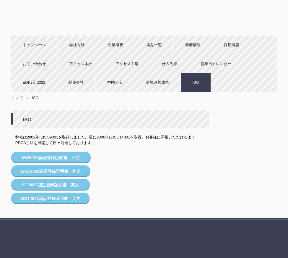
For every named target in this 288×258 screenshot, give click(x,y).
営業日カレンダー (216, 64)
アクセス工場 (127, 64)
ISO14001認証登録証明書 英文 (50, 198)
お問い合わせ (34, 64)
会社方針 (76, 45)
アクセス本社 (80, 64)
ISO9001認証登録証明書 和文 (50, 157)
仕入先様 (169, 64)
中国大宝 (115, 82)
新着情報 (193, 45)
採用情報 (231, 45)
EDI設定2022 (34, 82)
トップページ (34, 45)
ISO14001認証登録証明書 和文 (51, 171)
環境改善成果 (157, 82)
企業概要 (115, 45)
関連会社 (76, 82)
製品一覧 (154, 45)
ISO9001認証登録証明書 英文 (50, 185)
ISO (195, 82)
